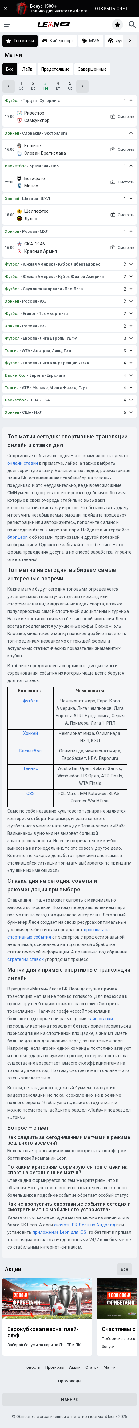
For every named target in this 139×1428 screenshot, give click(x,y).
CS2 (30, 793)
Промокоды (69, 1381)
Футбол (12, 100)
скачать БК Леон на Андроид (85, 1224)
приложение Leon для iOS (60, 1232)
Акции (75, 1367)
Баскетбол (15, 166)
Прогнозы (54, 1367)
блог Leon (17, 537)
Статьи (92, 1367)
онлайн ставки (22, 463)
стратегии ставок (25, 959)
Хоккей (12, 133)
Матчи (110, 1367)
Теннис (12, 350)
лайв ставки (100, 1018)
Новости (32, 1367)
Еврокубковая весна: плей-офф (43, 1332)
